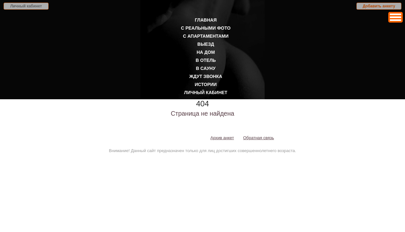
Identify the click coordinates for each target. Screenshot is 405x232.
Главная (206, 20)
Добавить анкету (379, 6)
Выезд (205, 44)
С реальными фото (206, 28)
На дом (206, 52)
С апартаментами (206, 36)
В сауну (206, 68)
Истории (206, 84)
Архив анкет (222, 137)
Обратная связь (258, 137)
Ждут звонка (205, 76)
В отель (206, 60)
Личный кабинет (26, 6)
